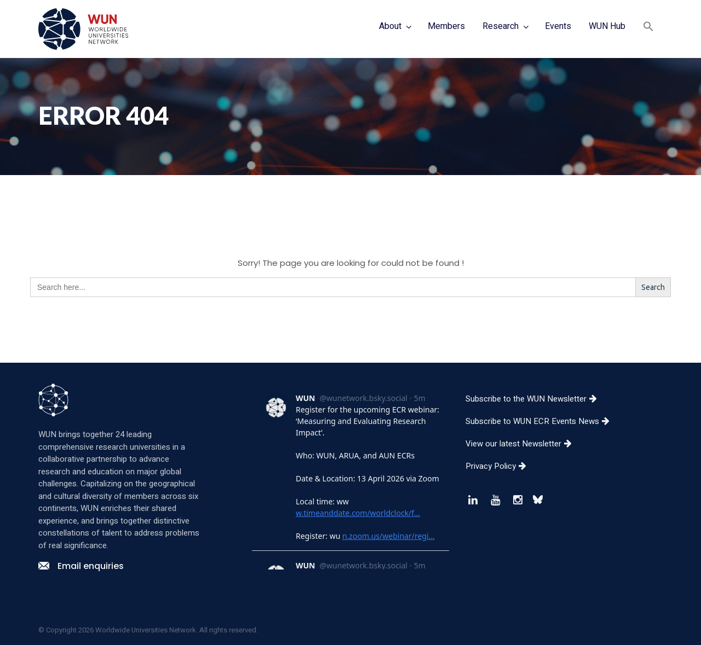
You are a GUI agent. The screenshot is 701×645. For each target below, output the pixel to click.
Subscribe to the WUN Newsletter (535, 399)
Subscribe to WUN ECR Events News (542, 421)
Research (500, 26)
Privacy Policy (500, 466)
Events (558, 26)
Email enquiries (81, 566)
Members (446, 26)
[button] (648, 27)
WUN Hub (607, 26)
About (390, 26)
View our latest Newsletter (523, 444)
